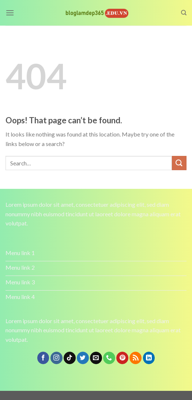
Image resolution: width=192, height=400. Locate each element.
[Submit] (179, 163)
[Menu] (9, 13)
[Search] (184, 13)
